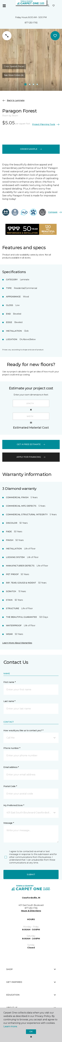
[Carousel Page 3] (33, 84)
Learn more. (10, 1026)
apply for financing (31, 457)
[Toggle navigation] (4, 6)
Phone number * (11, 748)
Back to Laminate (13, 100)
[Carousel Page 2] (29, 84)
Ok (30, 1031)
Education (31, 995)
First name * (9, 682)
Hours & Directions (31, 910)
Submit (31, 874)
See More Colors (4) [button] (14, 75)
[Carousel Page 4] (37, 84)
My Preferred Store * (13, 805)
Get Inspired (31, 982)
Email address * (11, 767)
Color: (14, 66)
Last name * (9, 701)
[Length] (31, 403)
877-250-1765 (31, 22)
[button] (48, 6)
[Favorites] (53, 6)
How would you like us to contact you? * (23, 730)
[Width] (31, 416)
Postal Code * (10, 786)
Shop (31, 969)
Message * (8, 823)
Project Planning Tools (46, 124)
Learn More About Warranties (17, 643)
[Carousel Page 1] (25, 84)
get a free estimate (31, 444)
